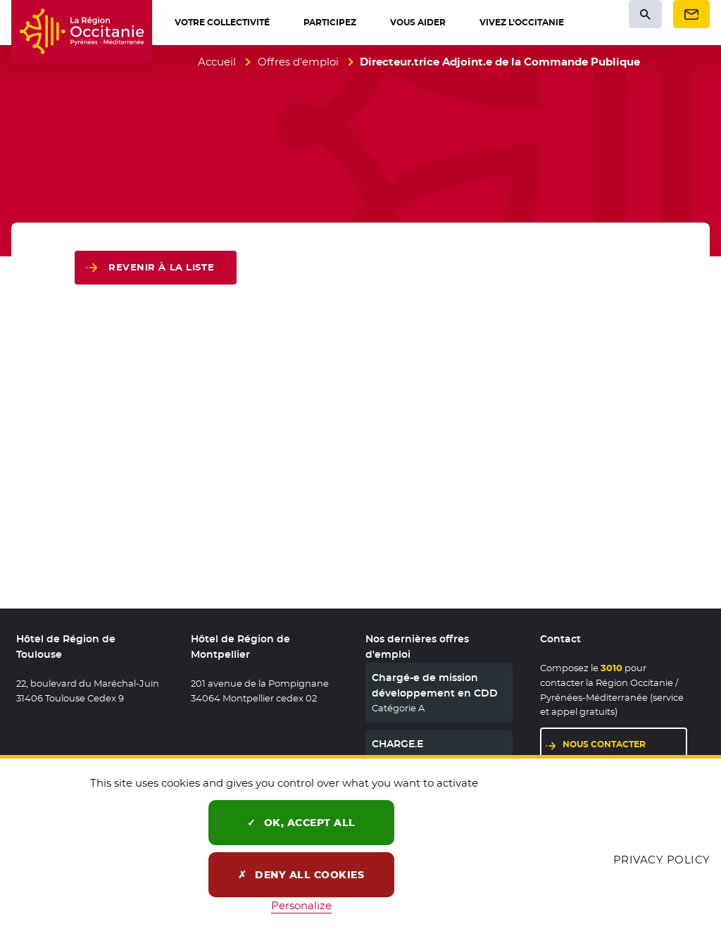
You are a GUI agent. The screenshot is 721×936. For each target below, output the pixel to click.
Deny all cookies (301, 874)
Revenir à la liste (161, 267)
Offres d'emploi (298, 61)
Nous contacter (604, 744)
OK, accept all (301, 822)
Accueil (217, 61)
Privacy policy (661, 859)
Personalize (301, 905)
